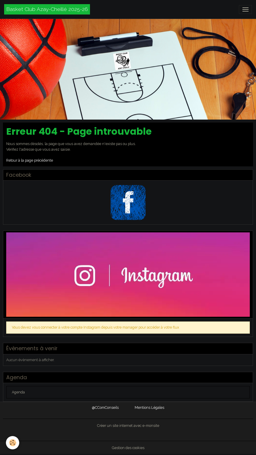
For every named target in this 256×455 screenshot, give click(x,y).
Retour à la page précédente (29, 160)
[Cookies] (12, 442)
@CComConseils (105, 407)
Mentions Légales (149, 407)
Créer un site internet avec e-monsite (128, 425)
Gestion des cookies (128, 448)
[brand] (47, 9)
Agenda (18, 392)
